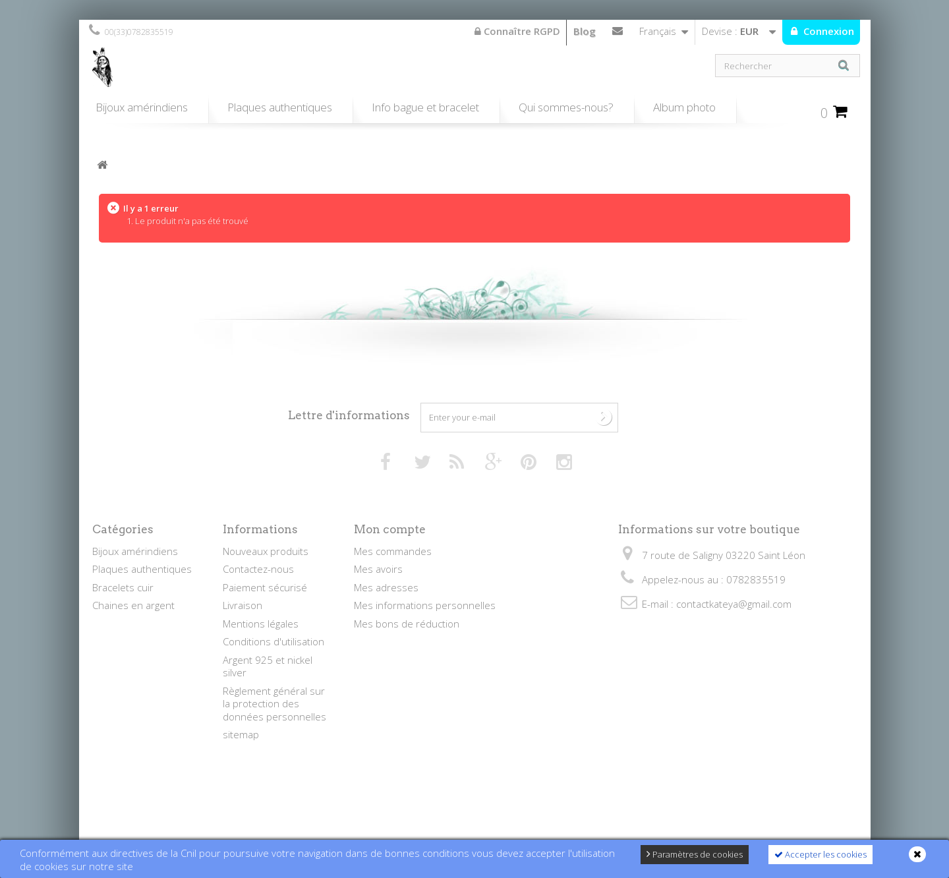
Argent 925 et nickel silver (267, 666)
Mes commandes (393, 551)
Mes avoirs (378, 568)
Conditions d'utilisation (273, 641)
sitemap (241, 734)
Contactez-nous (617, 33)
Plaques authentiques (279, 107)
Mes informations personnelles (425, 605)
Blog (584, 31)
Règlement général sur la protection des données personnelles (274, 703)
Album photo (684, 107)
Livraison (242, 605)
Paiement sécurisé (265, 587)
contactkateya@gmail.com (733, 603)
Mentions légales (261, 623)
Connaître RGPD (517, 31)
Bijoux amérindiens (142, 107)
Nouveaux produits (265, 551)
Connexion (827, 31)
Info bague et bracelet (425, 107)
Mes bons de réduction (406, 623)
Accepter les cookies (820, 854)
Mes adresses (386, 587)
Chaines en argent (133, 605)
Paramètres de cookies (695, 854)
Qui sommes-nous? (566, 107)
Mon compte (390, 529)
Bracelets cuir (123, 587)
